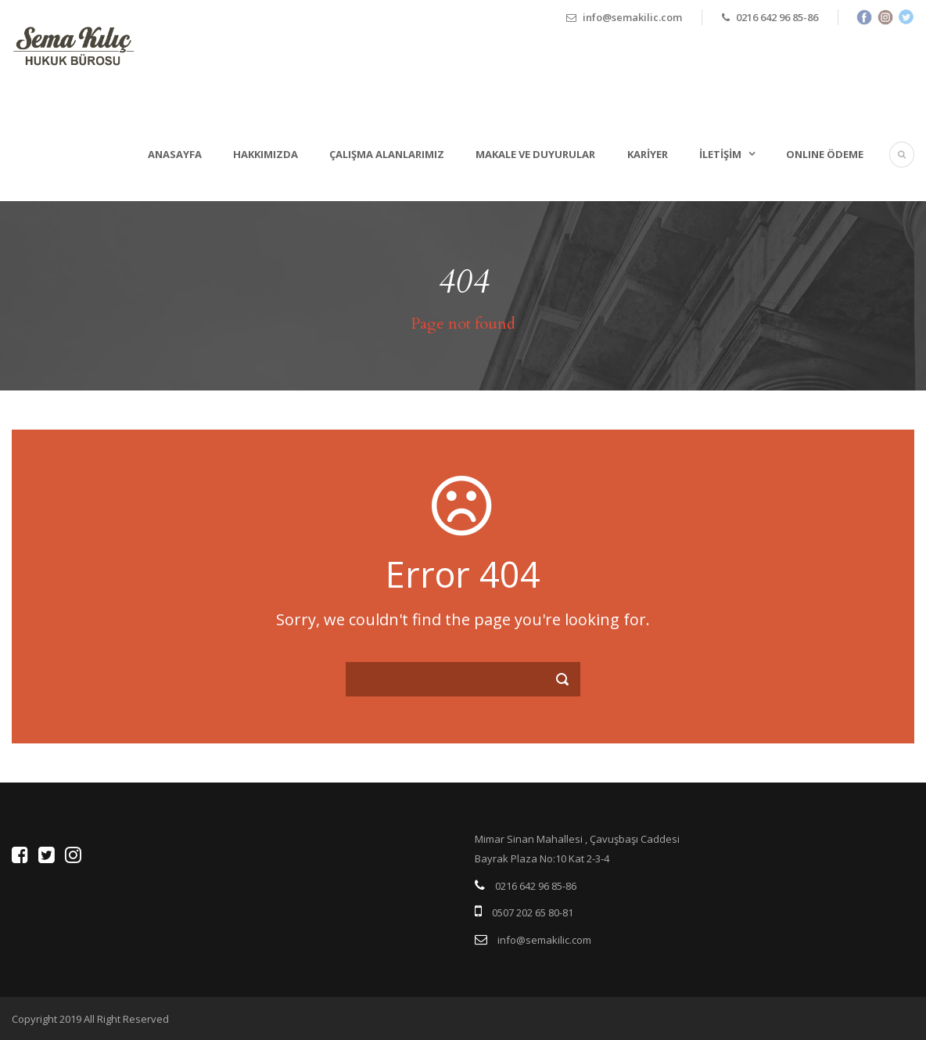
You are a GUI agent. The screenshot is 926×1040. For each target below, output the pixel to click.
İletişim (720, 154)
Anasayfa (175, 154)
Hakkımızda (265, 154)
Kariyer (647, 154)
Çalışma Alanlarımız (386, 154)
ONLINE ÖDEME (824, 154)
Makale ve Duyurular (535, 154)
